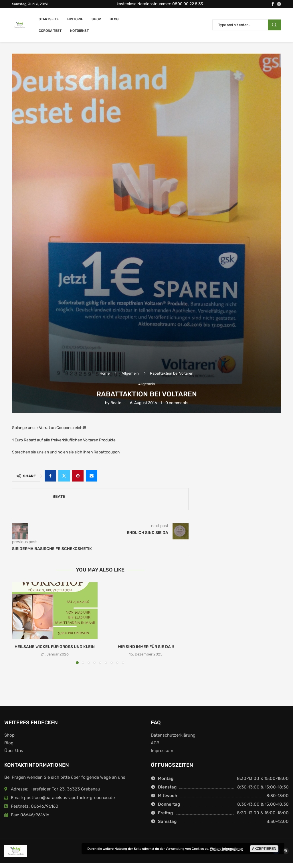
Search (274, 24)
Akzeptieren (264, 849)
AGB (155, 743)
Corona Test (50, 31)
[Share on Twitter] (64, 476)
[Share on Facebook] (50, 476)
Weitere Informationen (226, 848)
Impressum (162, 751)
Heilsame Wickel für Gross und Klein (55, 646)
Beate (115, 402)
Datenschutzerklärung (173, 735)
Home (105, 373)
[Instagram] (279, 4)
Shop (96, 19)
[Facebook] (272, 4)
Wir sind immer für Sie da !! (146, 646)
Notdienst (79, 31)
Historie (75, 19)
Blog (114, 19)
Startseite (49, 19)
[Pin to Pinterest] (78, 476)
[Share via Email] (91, 476)
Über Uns (13, 751)
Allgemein (130, 373)
